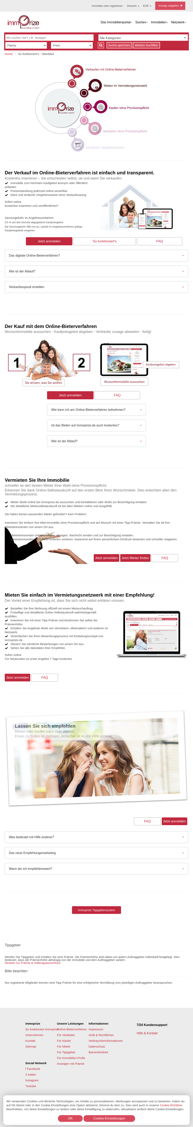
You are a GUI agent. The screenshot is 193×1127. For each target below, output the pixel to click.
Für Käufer (64, 1040)
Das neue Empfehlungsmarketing (32, 853)
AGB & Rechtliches (101, 1035)
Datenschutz (97, 1046)
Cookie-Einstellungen (109, 1118)
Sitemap (30, 1046)
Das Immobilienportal (115, 22)
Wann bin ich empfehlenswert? (30, 868)
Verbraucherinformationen (106, 1040)
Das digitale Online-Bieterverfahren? (34, 255)
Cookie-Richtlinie (171, 1105)
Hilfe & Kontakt (147, 1033)
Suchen (140, 22)
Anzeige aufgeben (170, 5)
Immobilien (158, 22)
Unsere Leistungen (70, 1023)
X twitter (30, 1074)
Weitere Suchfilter (146, 45)
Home (9, 54)
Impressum (96, 1029)
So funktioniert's (104, 241)
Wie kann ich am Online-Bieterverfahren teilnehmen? (88, 409)
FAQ (159, 241)
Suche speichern (119, 45)
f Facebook (32, 1068)
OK (70, 1118)
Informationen (98, 1023)
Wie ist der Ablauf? (22, 271)
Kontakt (30, 1040)
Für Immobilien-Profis (71, 1058)
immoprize (32, 1023)
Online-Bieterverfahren (72, 1029)
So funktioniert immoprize (42, 1029)
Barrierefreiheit (98, 1052)
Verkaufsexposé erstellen (26, 287)
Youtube (30, 1086)
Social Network (36, 1063)
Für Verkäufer (66, 1035)
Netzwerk (177, 22)
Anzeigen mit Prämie (70, 1063)
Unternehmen (34, 1035)
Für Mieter (63, 1046)
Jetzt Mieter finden (135, 558)
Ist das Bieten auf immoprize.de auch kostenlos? (85, 425)
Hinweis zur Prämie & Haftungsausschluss (33, 963)
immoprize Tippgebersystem (96, 910)
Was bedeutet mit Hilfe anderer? (31, 837)
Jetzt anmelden (49, 241)
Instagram (32, 1080)
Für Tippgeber (66, 1052)
